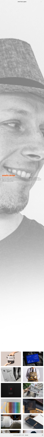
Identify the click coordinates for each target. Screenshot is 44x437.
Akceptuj (26, 435)
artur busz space (22, 1)
